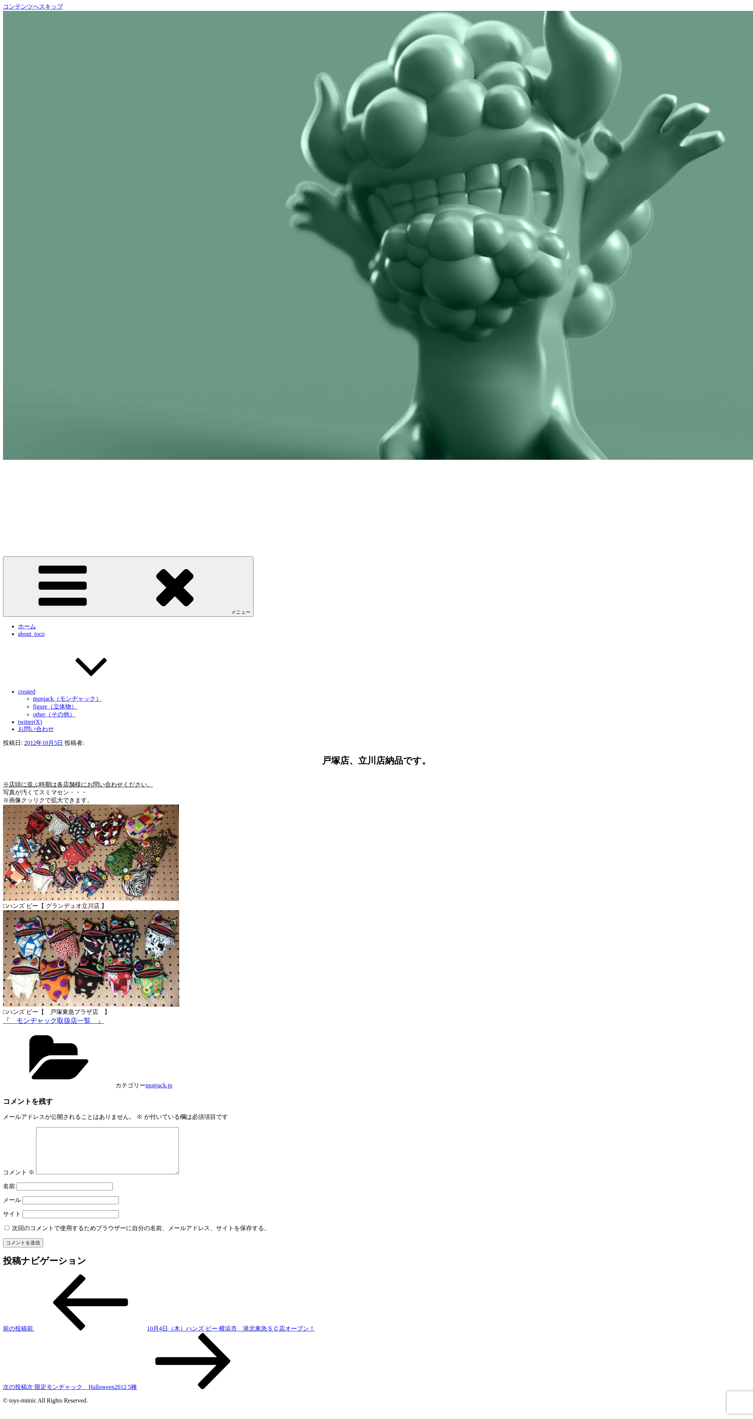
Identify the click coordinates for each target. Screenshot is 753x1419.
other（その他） (54, 714)
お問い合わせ (36, 729)
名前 (9, 1195)
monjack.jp (159, 1085)
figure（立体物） (55, 706)
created (83, 691)
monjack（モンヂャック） (67, 698)
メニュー (128, 586)
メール (12, 1209)
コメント (18, 1181)
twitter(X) (30, 722)
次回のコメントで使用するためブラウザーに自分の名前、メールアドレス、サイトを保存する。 (141, 1237)
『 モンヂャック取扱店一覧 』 (53, 1020)
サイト (12, 1223)
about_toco (31, 634)
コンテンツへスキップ (33, 6)
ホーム (27, 626)
